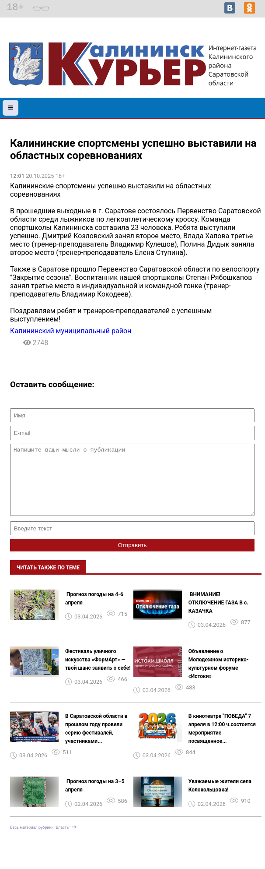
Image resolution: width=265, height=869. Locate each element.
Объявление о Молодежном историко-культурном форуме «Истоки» (218, 676)
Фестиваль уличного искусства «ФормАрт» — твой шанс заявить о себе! (98, 672)
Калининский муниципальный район (70, 331)
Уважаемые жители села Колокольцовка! (219, 798)
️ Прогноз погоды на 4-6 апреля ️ (94, 611)
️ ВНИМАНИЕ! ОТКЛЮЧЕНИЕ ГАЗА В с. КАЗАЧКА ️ (218, 615)
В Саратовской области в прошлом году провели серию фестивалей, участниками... (96, 741)
